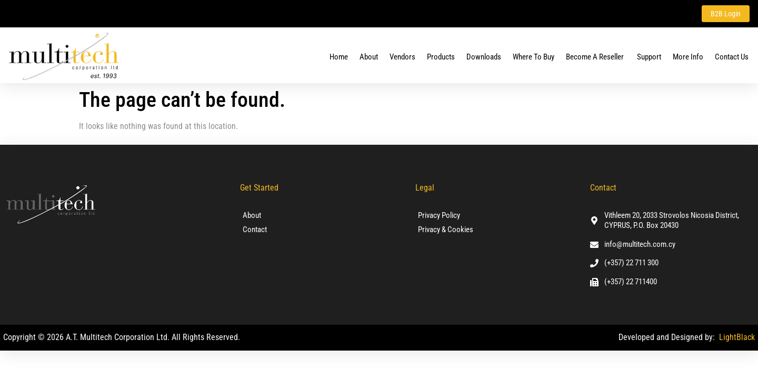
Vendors (402, 57)
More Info (688, 57)
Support (649, 57)
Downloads (483, 57)
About (369, 57)
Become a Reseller (595, 57)
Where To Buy (533, 57)
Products (441, 57)
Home (339, 57)
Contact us (732, 57)
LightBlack (737, 338)
